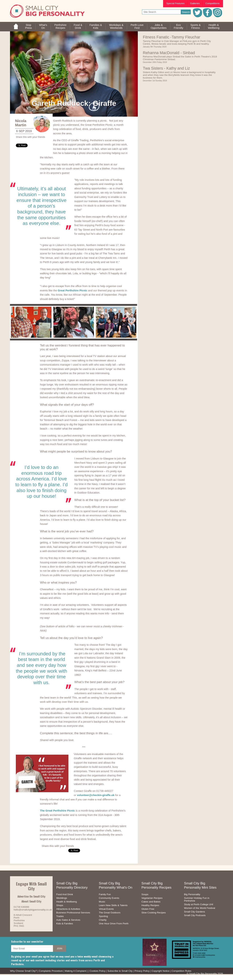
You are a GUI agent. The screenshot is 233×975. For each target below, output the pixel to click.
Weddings (61, 898)
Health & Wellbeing (66, 901)
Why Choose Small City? (23, 971)
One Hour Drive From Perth (114, 923)
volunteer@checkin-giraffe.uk (95, 795)
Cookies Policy (97, 971)
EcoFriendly (178, 26)
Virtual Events (106, 909)
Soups (144, 894)
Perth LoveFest (137, 26)
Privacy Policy (142, 971)
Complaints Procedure (51, 971)
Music (102, 901)
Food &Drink (78, 26)
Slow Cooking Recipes (153, 912)
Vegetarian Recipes (152, 898)
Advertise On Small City (31, 896)
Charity (102, 920)
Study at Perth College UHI (198, 904)
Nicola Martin (20, 123)
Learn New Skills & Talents (113, 905)
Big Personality (192, 894)
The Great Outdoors (110, 912)
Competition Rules (181, 971)
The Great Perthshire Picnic (57, 810)
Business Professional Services (73, 912)
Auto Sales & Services (68, 920)
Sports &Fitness (195, 26)
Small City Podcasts (195, 915)
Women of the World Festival (199, 908)
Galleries (195, 3)
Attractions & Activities (68, 909)
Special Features (175, 3)
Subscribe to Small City (120, 971)
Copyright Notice (161, 971)
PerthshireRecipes (60, 26)
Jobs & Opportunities (159, 26)
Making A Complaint (75, 971)
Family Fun (105, 894)
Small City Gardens (194, 911)
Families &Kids (95, 26)
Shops (59, 905)
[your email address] (32, 948)
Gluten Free (147, 909)
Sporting (103, 916)
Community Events (109, 898)
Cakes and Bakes (150, 901)
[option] (31, 322)
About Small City (31, 901)
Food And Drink (64, 894)
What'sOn (43, 26)
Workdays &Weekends (116, 26)
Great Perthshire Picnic (72, 290)
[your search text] (161, 11)
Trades (60, 916)
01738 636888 (21, 907)
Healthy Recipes (150, 905)
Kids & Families (64, 923)
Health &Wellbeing (214, 26)
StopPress (28, 26)
